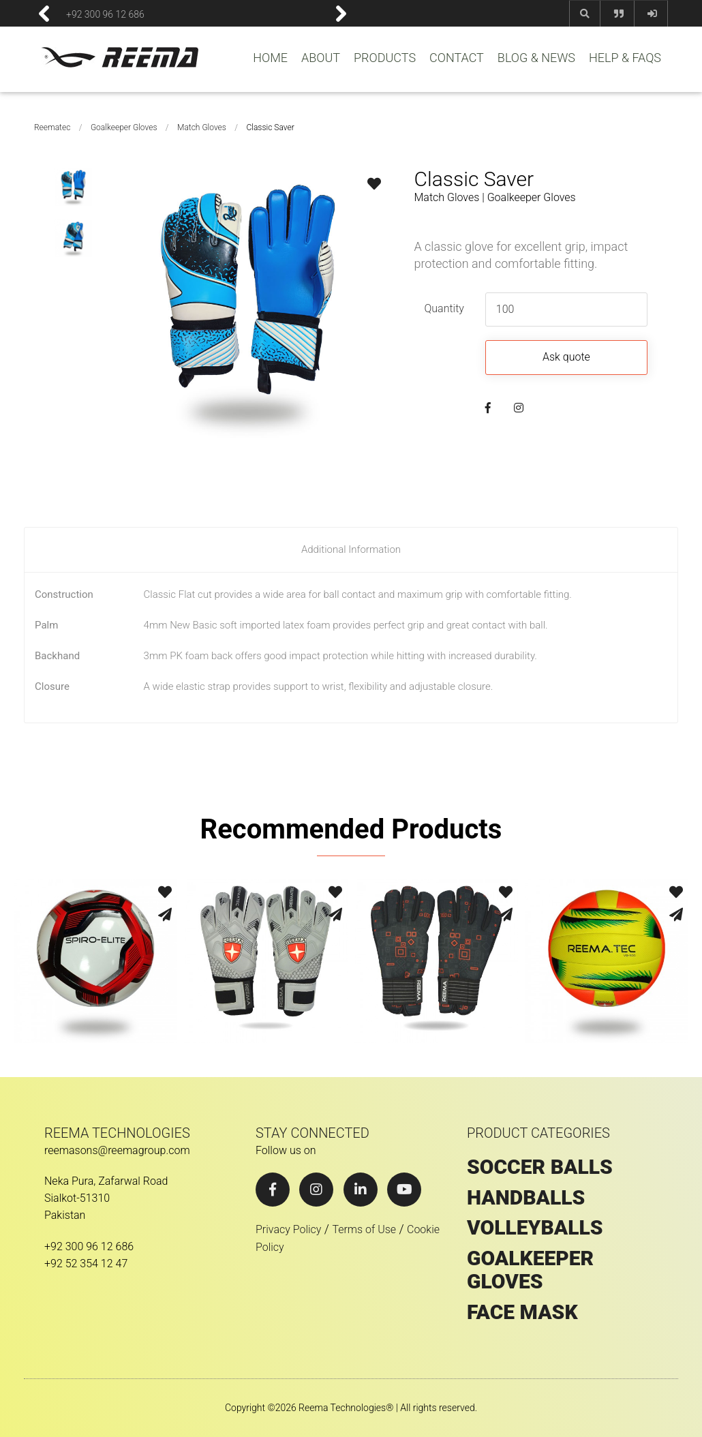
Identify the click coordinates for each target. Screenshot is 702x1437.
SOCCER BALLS (540, 1167)
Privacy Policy (288, 1229)
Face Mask (522, 1312)
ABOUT (320, 58)
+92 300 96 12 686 (105, 13)
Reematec (52, 127)
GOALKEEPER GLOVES (530, 1270)
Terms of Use (364, 1229)
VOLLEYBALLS (535, 1227)
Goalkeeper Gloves (124, 127)
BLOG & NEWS (536, 58)
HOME (270, 58)
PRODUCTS (385, 58)
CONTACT (456, 58)
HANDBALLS (526, 1197)
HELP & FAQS (625, 58)
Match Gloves (201, 127)
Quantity (443, 308)
